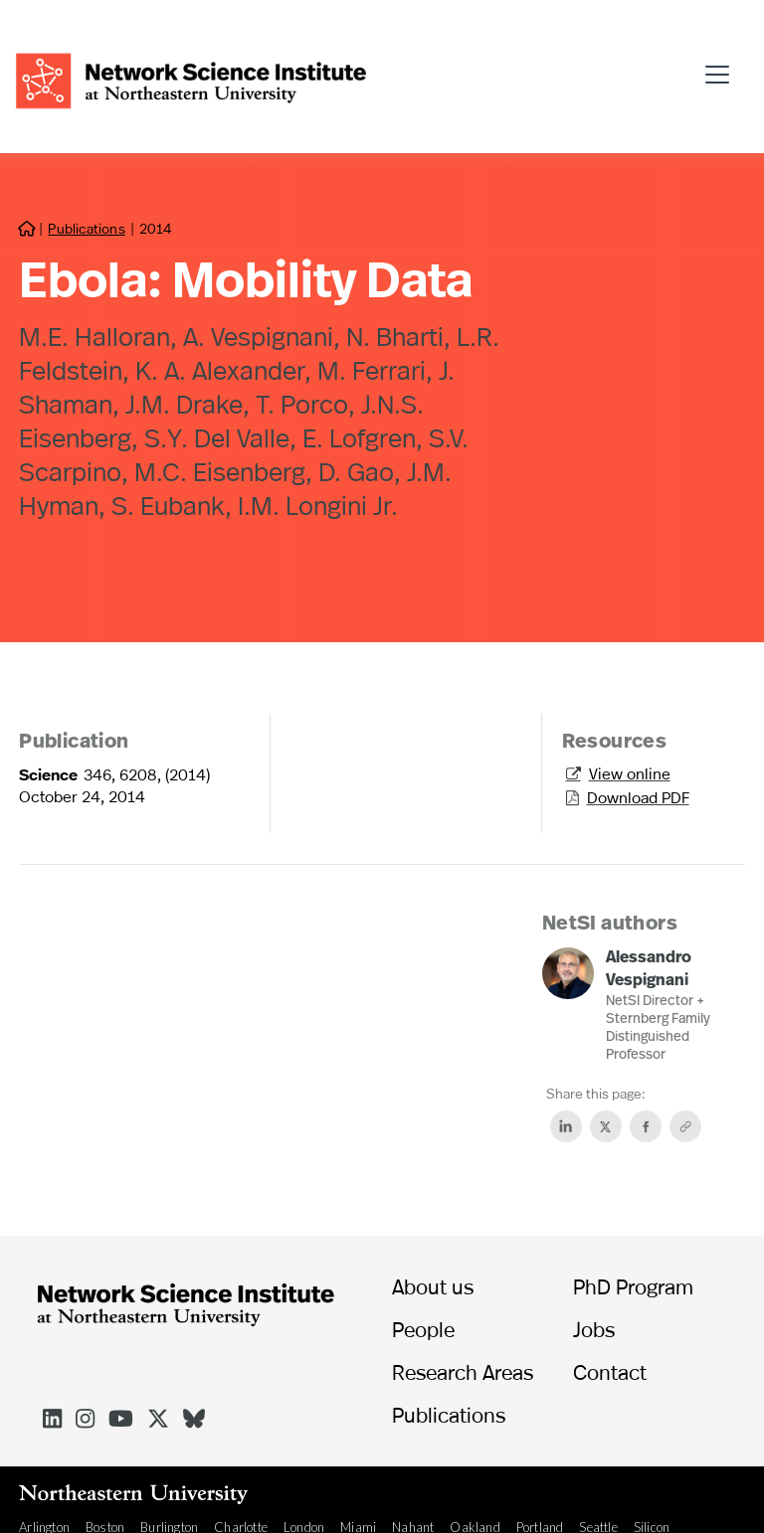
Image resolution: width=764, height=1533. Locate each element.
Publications (86, 228)
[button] (722, 65)
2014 (155, 228)
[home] (191, 78)
